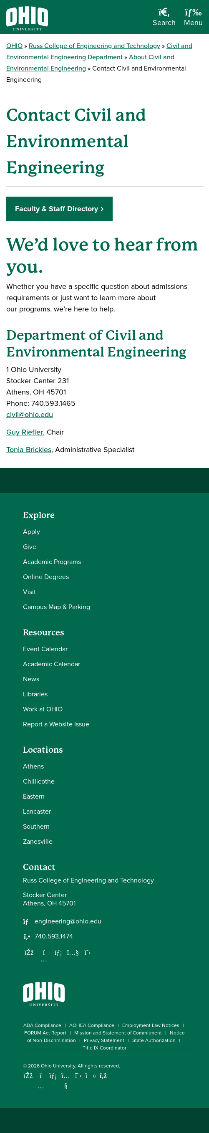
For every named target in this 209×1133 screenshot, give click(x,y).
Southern (36, 826)
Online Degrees (46, 577)
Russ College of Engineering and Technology (94, 46)
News (31, 679)
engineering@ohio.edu (68, 921)
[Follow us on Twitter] (87, 952)
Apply (31, 531)
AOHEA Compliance (91, 1025)
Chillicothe (39, 781)
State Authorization (154, 1040)
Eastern (34, 796)
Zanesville (38, 841)
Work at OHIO (43, 709)
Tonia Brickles (28, 449)
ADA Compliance (42, 1025)
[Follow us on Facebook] (29, 952)
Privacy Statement (104, 1040)
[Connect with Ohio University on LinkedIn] (53, 1075)
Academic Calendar (51, 664)
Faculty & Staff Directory (56, 208)
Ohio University (58, 1066)
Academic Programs (52, 561)
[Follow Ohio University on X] (78, 1075)
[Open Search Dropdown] (164, 20)
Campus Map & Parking (56, 607)
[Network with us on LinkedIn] (58, 952)
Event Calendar (45, 649)
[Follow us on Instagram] (44, 959)
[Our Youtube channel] (73, 952)
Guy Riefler (24, 432)
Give (29, 546)
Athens (33, 766)
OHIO (14, 46)
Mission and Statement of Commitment (118, 1033)
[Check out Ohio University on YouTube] (65, 1081)
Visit (29, 592)
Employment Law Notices (150, 1025)
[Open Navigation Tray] (193, 20)
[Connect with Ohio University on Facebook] (28, 1075)
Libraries (35, 694)
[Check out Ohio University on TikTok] (91, 1075)
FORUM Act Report (45, 1033)
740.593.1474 (54, 936)
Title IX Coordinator (104, 1048)
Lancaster (37, 811)
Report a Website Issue (56, 724)
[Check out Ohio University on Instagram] (40, 1086)
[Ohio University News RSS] (103, 1075)
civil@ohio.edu (29, 414)
